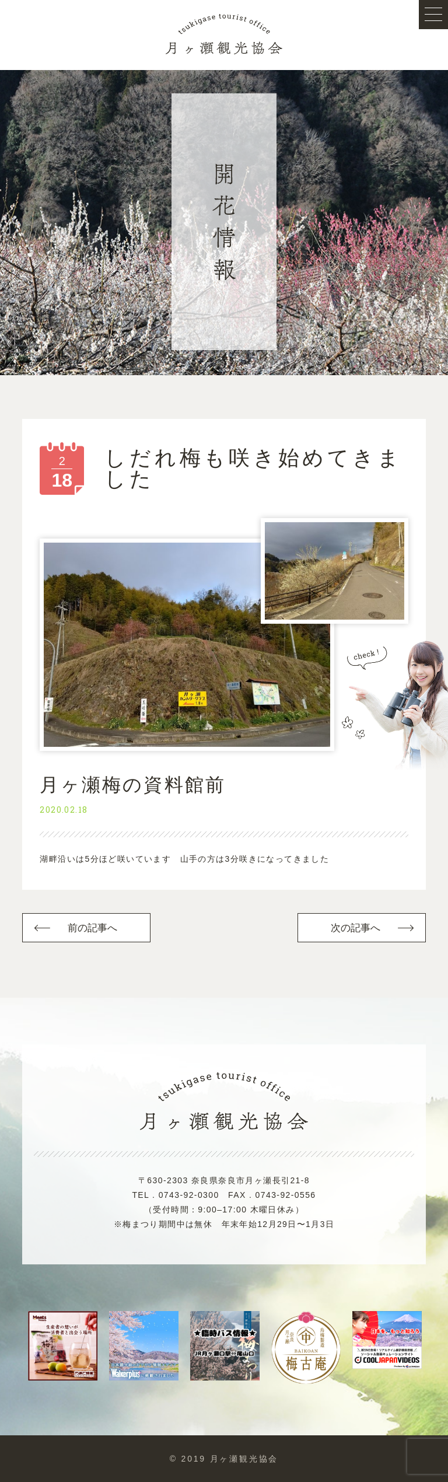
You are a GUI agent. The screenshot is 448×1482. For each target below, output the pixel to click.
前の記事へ (93, 928)
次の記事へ (356, 928)
